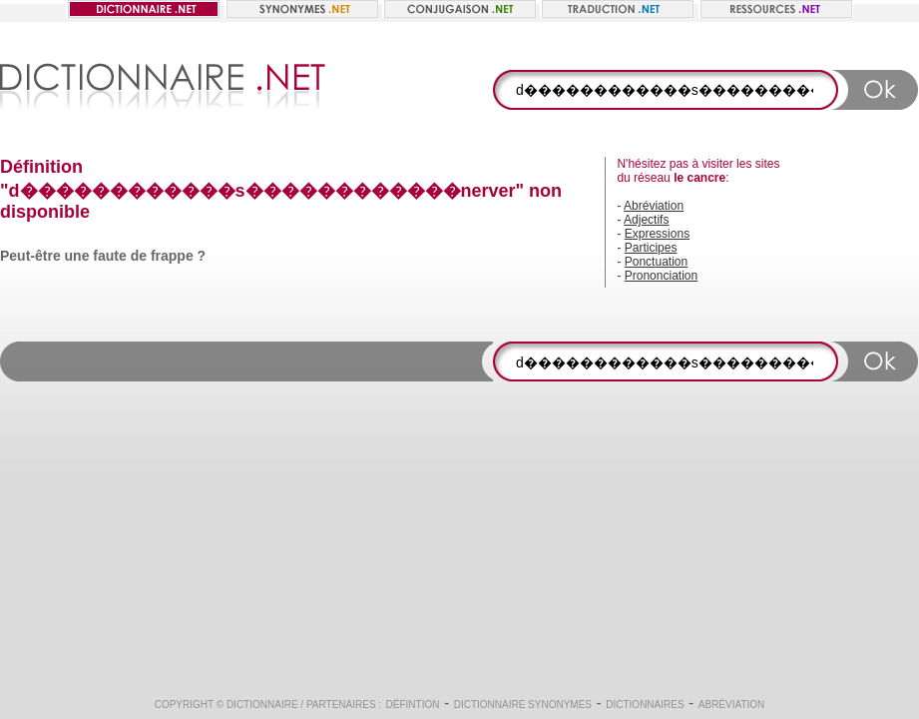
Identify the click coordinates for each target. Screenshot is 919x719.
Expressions (657, 234)
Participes (651, 248)
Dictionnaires (645, 704)
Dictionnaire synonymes (523, 704)
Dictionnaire (262, 704)
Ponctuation (656, 262)
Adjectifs (646, 220)
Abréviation (654, 206)
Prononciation (661, 276)
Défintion (413, 704)
